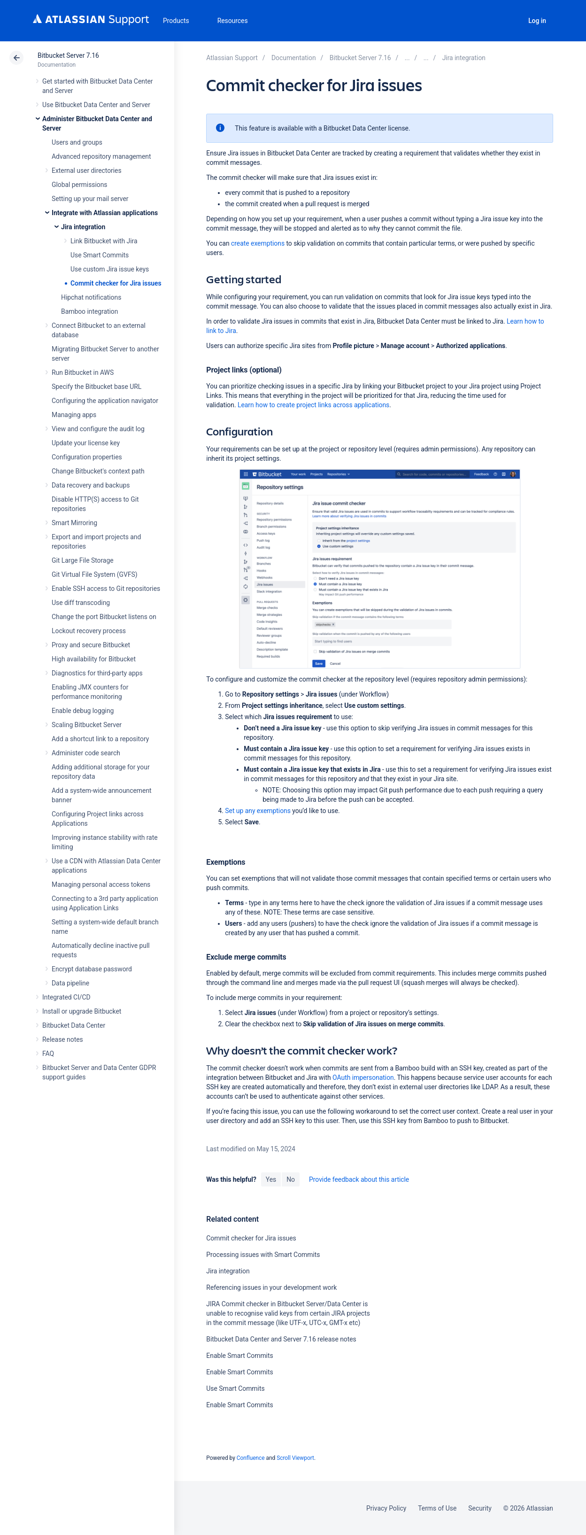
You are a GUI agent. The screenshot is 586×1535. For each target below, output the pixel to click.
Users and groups (77, 142)
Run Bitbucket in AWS (83, 372)
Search (511, 20)
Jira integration (83, 227)
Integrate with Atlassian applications (105, 213)
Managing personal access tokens (101, 884)
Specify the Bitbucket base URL (96, 386)
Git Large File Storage (83, 560)
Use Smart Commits (99, 255)
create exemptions (258, 243)
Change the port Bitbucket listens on (104, 616)
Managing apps (74, 415)
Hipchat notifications (91, 297)
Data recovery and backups (91, 485)
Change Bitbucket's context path (98, 471)
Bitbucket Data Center (73, 1025)
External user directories (87, 170)
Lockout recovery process (89, 631)
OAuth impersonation (363, 1077)
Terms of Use (437, 1508)
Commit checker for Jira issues (116, 283)
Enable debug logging (83, 710)
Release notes (62, 1039)
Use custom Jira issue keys (109, 269)
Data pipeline (70, 983)
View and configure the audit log (98, 429)
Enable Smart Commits (239, 1355)
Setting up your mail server (90, 198)
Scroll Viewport (295, 1458)
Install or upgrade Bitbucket (81, 1011)
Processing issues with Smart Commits (263, 1254)
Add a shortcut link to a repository (100, 739)
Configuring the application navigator (105, 400)
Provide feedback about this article (359, 1179)
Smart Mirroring (74, 523)
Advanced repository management (101, 156)
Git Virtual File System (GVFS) (95, 574)
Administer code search (86, 753)
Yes (271, 1179)
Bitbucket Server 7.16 (68, 55)
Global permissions (80, 184)
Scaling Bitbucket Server (87, 725)
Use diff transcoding (81, 602)
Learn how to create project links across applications (313, 405)
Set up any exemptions (258, 810)
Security (480, 1508)
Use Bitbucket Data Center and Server (96, 105)
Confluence (251, 1458)
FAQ (48, 1053)
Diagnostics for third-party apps (97, 673)
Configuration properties (87, 457)
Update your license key (86, 443)
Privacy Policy (386, 1508)
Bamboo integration (89, 311)
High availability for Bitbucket (94, 659)
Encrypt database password (92, 969)
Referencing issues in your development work (271, 1287)
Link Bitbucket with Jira (104, 241)
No (290, 1179)
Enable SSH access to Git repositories (106, 588)
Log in (537, 20)
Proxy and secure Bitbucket (91, 645)
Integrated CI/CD (66, 997)
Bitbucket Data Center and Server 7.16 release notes (281, 1339)
